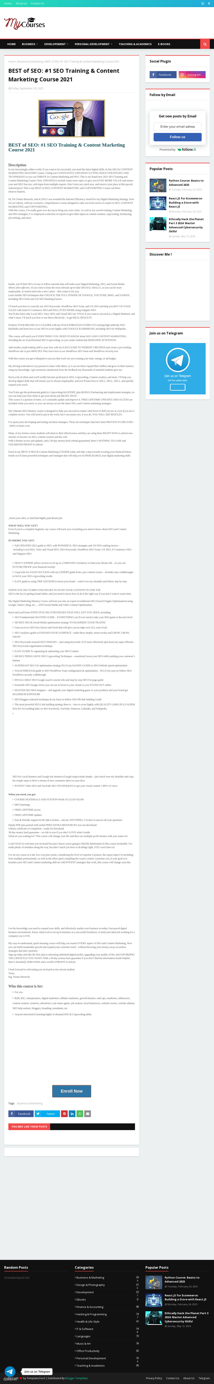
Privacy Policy (154, 1378)
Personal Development (107, 1358)
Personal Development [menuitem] (92, 44)
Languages (107, 1336)
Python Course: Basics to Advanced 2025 (186, 183)
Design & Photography (107, 1285)
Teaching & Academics (107, 1365)
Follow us (177, 137)
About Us (21, 3)
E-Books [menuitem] (164, 44)
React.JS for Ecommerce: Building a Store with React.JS (186, 202)
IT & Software (107, 1329)
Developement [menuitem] (55, 44)
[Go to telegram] (10, 1371)
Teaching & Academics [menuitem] (135, 44)
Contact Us (37, 3)
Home (7, 3)
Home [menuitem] (11, 44)
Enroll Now (72, 1091)
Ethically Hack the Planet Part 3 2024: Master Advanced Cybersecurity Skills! (186, 225)
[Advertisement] (71, 253)
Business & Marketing (30, 61)
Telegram (204, 1378)
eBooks (107, 1299)
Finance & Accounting (107, 1307)
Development (107, 1292)
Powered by (177, 149)
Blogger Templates (76, 1378)
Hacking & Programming (107, 1314)
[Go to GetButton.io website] (10, 1379)
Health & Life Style (107, 1321)
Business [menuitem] (28, 44)
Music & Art (107, 1343)
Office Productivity (107, 1351)
